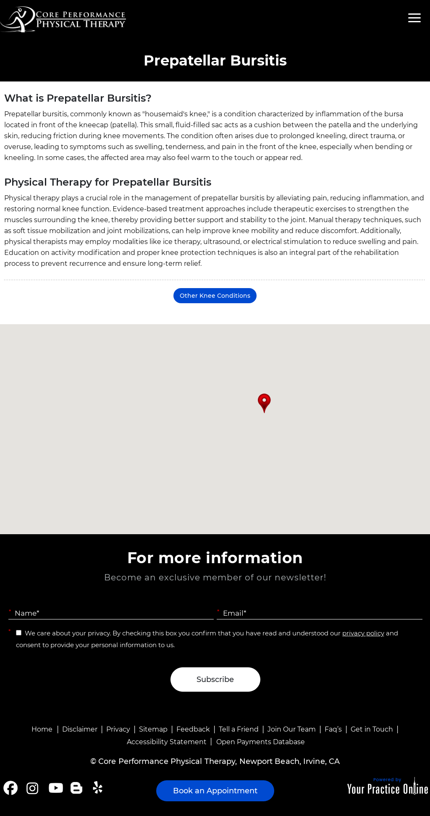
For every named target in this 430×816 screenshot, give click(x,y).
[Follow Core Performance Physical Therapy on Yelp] (99, 788)
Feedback (193, 729)
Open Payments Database (260, 742)
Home (41, 729)
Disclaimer (79, 729)
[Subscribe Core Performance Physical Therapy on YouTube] (55, 788)
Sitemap (153, 729)
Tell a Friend (239, 729)
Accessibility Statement (167, 742)
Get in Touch (372, 729)
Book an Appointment (215, 790)
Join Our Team (291, 729)
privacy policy (363, 633)
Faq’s (333, 729)
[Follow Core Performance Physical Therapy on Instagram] (32, 788)
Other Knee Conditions (215, 295)
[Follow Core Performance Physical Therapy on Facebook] (10, 788)
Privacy (118, 729)
